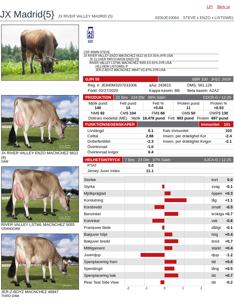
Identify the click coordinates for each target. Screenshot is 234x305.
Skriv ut (223, 6)
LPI (210, 6)
